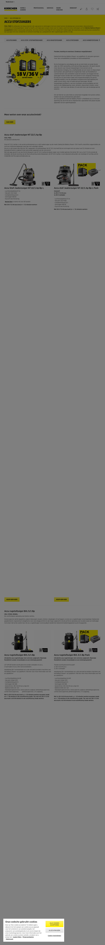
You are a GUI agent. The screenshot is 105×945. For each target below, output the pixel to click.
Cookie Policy (17, 937)
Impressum (9, 939)
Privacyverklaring (28, 937)
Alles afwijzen (54, 930)
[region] (33, 930)
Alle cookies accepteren (54, 924)
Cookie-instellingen (54, 936)
